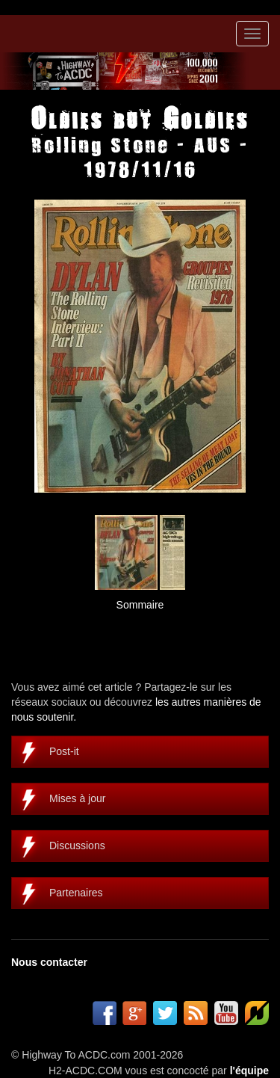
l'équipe (249, 1071)
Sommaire (140, 605)
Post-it (64, 751)
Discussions (77, 845)
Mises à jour (77, 798)
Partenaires (76, 893)
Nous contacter (49, 962)
